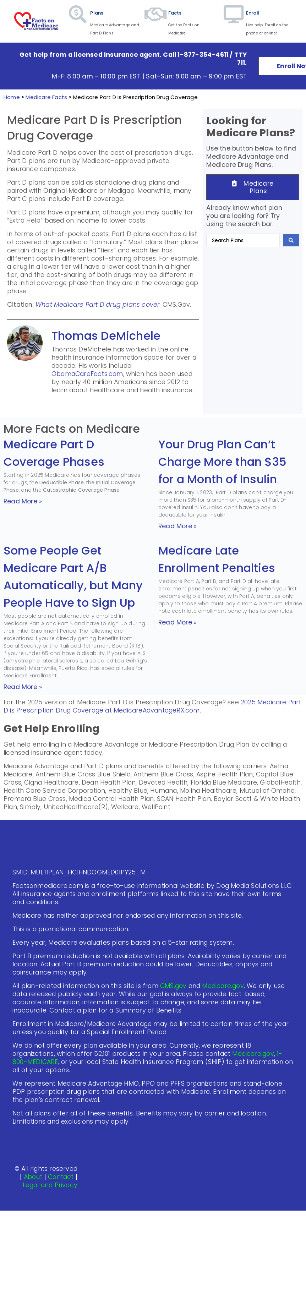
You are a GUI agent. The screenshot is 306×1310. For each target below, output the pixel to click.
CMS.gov (173, 986)
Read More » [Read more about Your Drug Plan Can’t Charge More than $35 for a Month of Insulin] (177, 526)
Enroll (252, 13)
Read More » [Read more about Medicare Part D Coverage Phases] (23, 501)
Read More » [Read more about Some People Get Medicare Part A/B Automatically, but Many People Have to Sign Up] (23, 687)
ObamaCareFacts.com (87, 374)
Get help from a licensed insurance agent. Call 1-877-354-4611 (124, 54)
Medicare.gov (223, 986)
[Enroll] (233, 21)
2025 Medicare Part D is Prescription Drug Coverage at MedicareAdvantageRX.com (152, 706)
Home (12, 97)
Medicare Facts (46, 97)
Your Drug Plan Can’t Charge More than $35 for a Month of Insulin (222, 461)
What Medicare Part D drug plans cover (97, 304)
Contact (60, 1177)
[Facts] (156, 21)
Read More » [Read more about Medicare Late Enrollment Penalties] (177, 622)
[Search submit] (291, 240)
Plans (96, 13)
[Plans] (78, 21)
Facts (175, 13)
